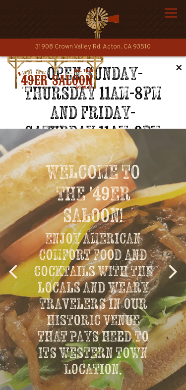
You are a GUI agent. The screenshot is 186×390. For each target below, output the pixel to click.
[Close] (179, 69)
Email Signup (93, 378)
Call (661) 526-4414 (93, 352)
